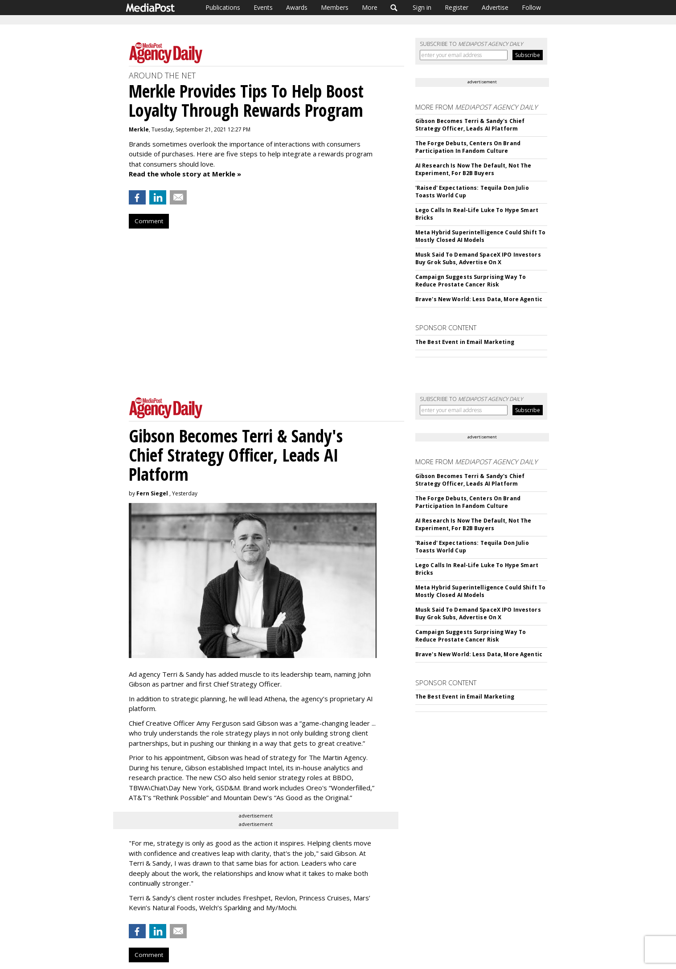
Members (334, 7)
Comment (149, 221)
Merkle (139, 129)
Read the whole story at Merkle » (185, 173)
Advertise (495, 7)
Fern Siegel (152, 493)
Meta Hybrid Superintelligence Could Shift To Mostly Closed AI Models (480, 236)
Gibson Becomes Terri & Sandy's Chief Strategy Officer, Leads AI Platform (469, 124)
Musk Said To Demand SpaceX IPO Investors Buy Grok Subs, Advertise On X (478, 258)
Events (263, 7)
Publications (222, 7)
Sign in (422, 7)
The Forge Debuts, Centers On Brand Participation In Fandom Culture (467, 147)
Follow (531, 7)
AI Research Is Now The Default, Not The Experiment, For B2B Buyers (473, 169)
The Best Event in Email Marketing (464, 342)
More (369, 7)
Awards (296, 7)
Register (456, 7)
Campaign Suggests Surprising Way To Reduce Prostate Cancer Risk (470, 280)
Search (394, 7)
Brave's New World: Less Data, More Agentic (478, 299)
